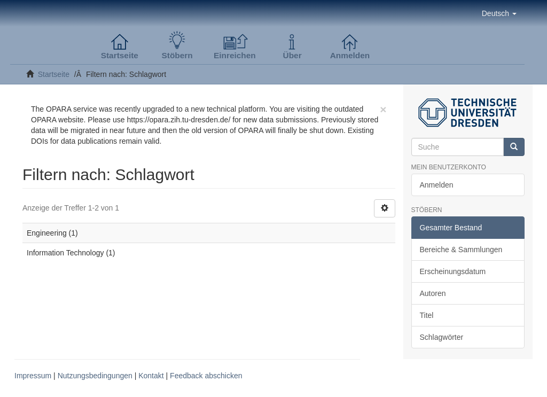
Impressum (32, 375)
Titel (427, 315)
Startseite (53, 74)
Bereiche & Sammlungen (461, 249)
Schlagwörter (442, 337)
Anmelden (437, 185)
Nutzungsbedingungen (95, 375)
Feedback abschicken (206, 375)
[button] (499, 13)
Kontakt (150, 375)
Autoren (433, 293)
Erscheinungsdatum (453, 271)
